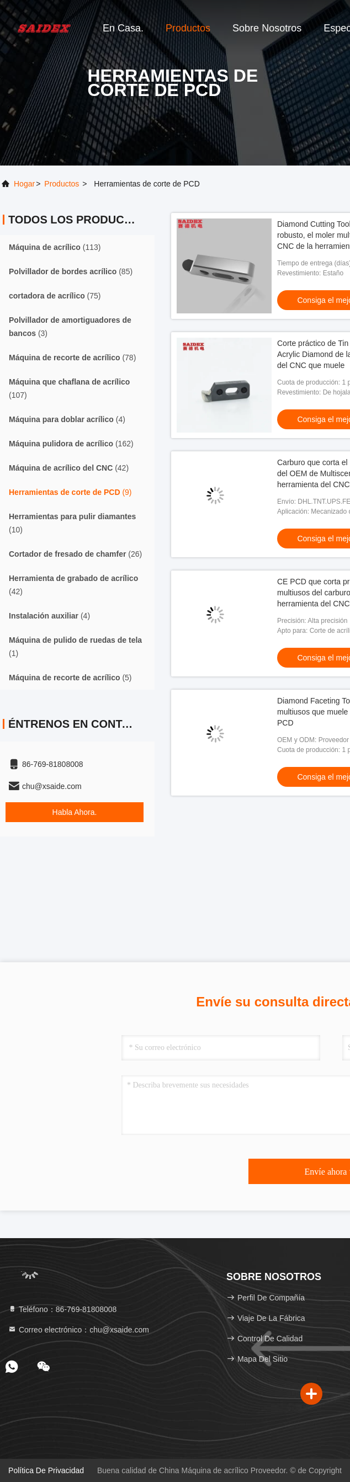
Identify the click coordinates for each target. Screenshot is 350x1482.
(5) (70, 677)
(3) (70, 327)
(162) (71, 443)
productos (61, 183)
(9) (70, 492)
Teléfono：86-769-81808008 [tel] (62, 1309)
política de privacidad (46, 1470)
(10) (72, 523)
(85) (70, 271)
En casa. (123, 28)
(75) (55, 295)
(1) (75, 647)
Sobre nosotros (266, 28)
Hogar (24, 183)
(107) (69, 388)
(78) (72, 357)
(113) (55, 247)
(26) (75, 554)
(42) (69, 467)
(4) (67, 419)
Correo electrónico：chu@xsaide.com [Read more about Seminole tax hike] (78, 1329)
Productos (188, 28)
